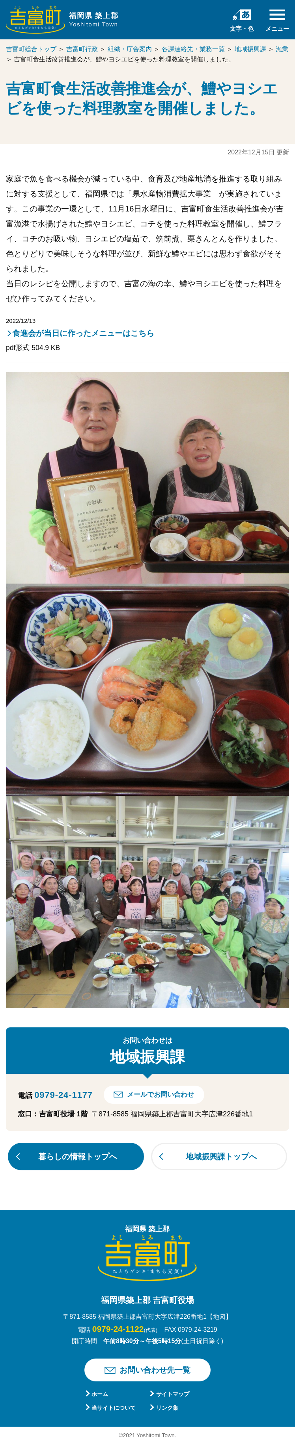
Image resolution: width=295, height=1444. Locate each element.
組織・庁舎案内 (130, 49)
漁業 (282, 49)
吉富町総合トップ (31, 49)
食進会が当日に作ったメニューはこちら (83, 333)
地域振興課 (250, 49)
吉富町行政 (82, 49)
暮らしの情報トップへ (77, 1156)
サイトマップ (172, 1394)
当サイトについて (113, 1408)
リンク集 (167, 1408)
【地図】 (219, 1316)
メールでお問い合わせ (160, 1094)
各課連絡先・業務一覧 (193, 49)
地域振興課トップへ (221, 1156)
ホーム (99, 1394)
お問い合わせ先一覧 (154, 1370)
